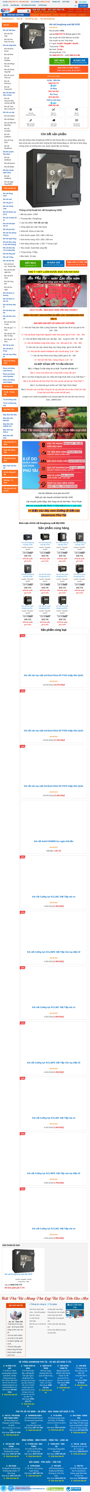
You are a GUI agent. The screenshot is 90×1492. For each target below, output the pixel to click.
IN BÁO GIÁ (53, 263)
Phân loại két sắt (10, 188)
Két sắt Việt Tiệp (34, 14)
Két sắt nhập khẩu (9, 45)
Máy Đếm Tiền (9, 409)
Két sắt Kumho (9, 163)
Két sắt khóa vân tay (9, 311)
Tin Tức (5, 5)
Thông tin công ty (38, 1304)
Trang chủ (56, 2)
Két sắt (6, 25)
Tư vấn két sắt (34, 1318)
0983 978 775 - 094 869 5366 (18, 2)
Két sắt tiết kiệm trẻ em (9, 225)
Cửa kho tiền (8, 386)
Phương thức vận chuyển (56, 1312)
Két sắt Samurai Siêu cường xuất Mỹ (9, 101)
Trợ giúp (53, 1304)
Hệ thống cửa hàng (28, 5)
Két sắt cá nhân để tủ (10, 219)
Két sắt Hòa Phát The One (45, 14)
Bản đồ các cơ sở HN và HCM (37, 1325)
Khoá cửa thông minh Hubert (9, 381)
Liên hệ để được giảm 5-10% (65, 34)
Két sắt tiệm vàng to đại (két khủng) (9, 243)
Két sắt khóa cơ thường (8, 294)
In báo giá (79, 61)
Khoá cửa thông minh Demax (9, 369)
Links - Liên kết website (37, 1312)
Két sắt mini (55, 14)
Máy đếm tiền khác (8, 437)
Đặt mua (59, 61)
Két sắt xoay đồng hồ (9, 355)
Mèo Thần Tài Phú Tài (9, 467)
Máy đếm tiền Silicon (8, 431)
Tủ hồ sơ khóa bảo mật (10, 404)
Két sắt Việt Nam (9, 30)
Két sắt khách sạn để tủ (9, 213)
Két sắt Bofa (8, 54)
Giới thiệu (65, 2)
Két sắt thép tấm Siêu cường (9, 94)
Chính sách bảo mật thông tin (56, 1325)
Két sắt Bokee (9, 119)
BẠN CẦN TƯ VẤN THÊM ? (69, 69)
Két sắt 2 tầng (8, 257)
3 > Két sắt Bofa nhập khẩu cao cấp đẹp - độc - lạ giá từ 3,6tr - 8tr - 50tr (53, 339)
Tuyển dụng (42, 5)
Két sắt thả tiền (8, 261)
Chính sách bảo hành (55, 1315)
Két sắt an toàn (8, 345)
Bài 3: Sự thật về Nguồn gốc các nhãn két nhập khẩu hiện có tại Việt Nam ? (53, 377)
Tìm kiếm (83, 6)
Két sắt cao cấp (8, 112)
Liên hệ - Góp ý (34, 1315)
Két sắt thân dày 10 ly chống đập (9, 249)
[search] (28, 11)
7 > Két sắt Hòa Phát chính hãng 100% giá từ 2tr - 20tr (53, 356)
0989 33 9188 (45, 2)
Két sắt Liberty (9, 116)
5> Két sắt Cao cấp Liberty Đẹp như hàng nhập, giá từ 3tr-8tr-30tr (53, 347)
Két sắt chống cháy (72, 14)
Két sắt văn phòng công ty (9, 234)
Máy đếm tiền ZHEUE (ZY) (8, 425)
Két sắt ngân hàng (9, 239)
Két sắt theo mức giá (9, 317)
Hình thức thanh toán (36, 1309)
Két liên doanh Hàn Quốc (8, 153)
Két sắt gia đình (82, 14)
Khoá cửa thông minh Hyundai (9, 375)
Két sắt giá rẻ (63, 14)
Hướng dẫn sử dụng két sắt (56, 1319)
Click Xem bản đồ (9, 1395)
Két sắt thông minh (8, 195)
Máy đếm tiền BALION (8, 419)
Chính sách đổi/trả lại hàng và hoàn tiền (57, 1331)
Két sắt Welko (9, 167)
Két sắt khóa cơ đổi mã (8, 300)
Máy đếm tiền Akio (10, 415)
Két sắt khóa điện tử (9, 306)
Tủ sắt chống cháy (9, 399)
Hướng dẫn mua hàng (55, 1309)
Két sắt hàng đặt (9, 254)
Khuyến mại (15, 5)
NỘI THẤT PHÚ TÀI (16, 1305)
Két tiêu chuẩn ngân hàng (8, 171)
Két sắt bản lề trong (8, 350)
